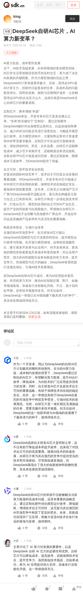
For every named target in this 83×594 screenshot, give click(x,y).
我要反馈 (34, 316)
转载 (7, 31)
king (17, 16)
